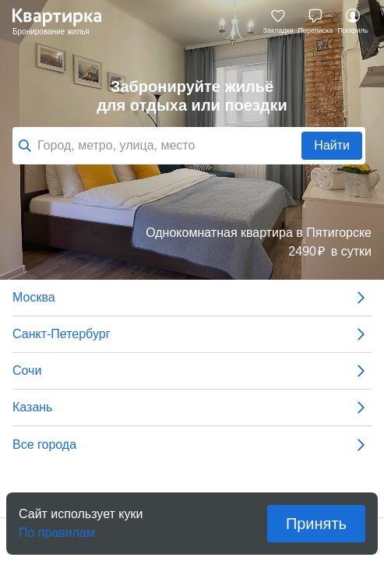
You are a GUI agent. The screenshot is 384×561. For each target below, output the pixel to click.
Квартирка (64, 22)
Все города (192, 444)
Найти (332, 145)
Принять (316, 523)
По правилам (57, 528)
